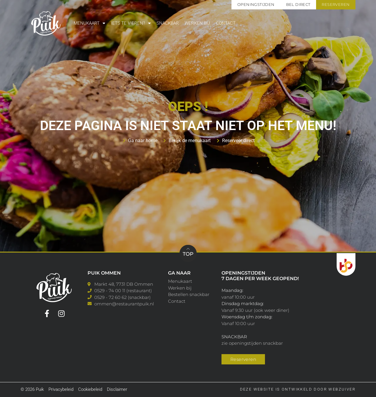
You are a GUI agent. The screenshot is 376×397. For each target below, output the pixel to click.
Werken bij (197, 23)
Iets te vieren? (131, 23)
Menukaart (89, 23)
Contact (226, 23)
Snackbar (168, 23)
